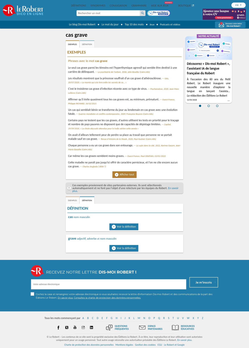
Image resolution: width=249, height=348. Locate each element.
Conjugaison (118, 5)
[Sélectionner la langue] (238, 5)
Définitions (78, 5)
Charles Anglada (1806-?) (94, 166)
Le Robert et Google (174, 344)
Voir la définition (126, 226)
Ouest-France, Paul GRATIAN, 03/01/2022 (146, 156)
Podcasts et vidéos (170, 24)
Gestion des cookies (145, 344)
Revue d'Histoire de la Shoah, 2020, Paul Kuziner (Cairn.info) (128, 139)
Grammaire (139, 5)
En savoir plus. (184, 340)
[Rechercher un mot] (142, 13)
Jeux (151, 24)
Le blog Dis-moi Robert (81, 24)
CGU (160, 344)
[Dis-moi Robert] (159, 13)
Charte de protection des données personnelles (89, 344)
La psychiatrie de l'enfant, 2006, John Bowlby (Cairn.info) (124, 72)
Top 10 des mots (133, 24)
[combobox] (108, 13)
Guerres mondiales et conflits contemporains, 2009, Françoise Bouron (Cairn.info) (115, 114)
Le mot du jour (108, 24)
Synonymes (98, 5)
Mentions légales (124, 344)
